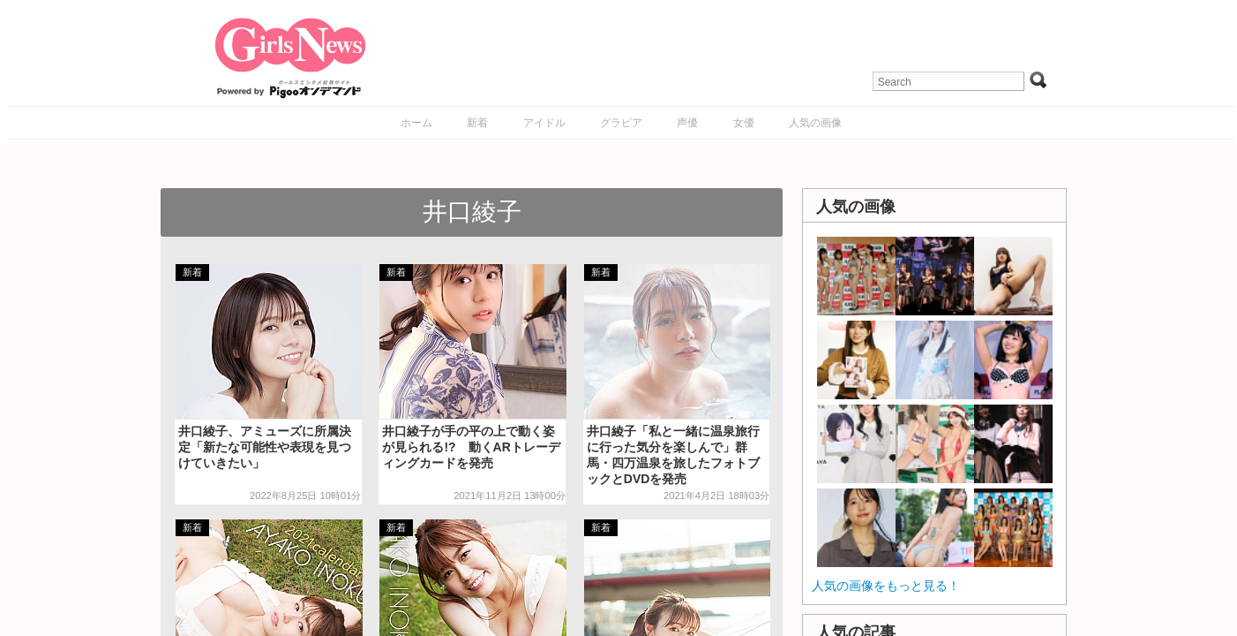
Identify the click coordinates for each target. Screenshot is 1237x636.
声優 (687, 123)
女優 (743, 123)
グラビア (621, 123)
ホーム (416, 123)
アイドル (544, 123)
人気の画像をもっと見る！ (886, 586)
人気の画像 (815, 123)
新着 (477, 123)
